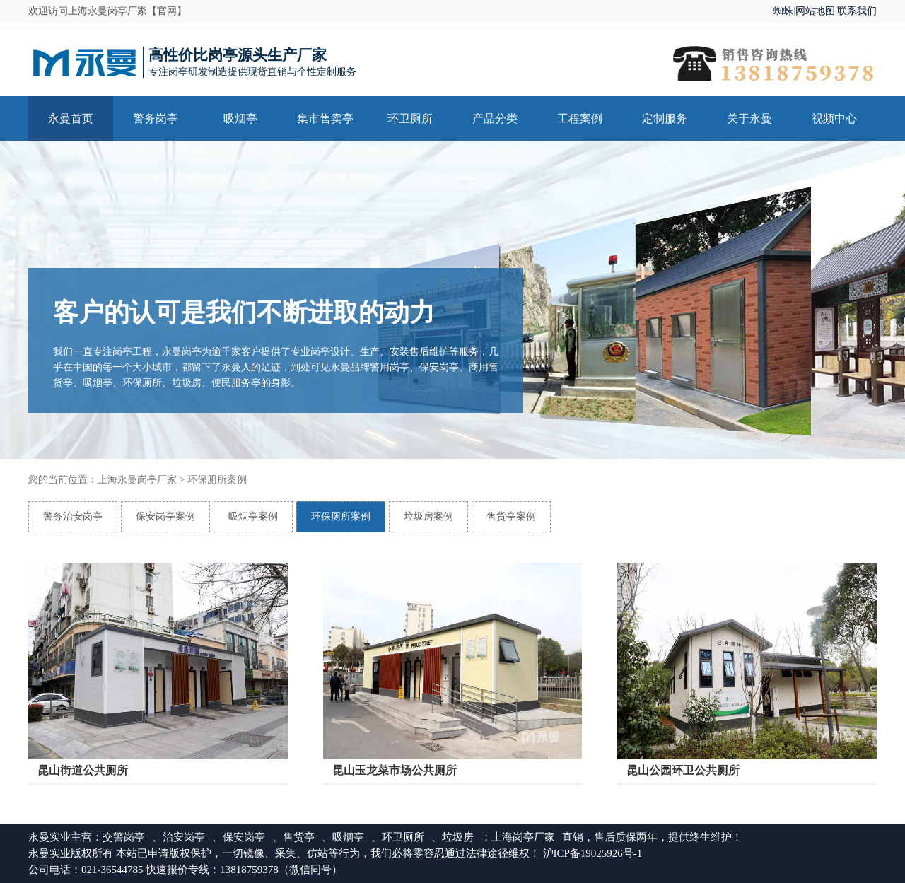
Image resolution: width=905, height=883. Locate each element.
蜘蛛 (783, 11)
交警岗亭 (124, 837)
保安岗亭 (244, 837)
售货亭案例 (511, 516)
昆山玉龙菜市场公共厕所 (394, 771)
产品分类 (495, 118)
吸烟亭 (240, 118)
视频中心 (834, 118)
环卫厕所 (410, 118)
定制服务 (664, 118)
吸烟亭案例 (253, 516)
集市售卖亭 (325, 118)
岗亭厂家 (534, 837)
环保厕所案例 (217, 479)
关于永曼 (749, 118)
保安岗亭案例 (165, 516)
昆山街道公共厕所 (82, 771)
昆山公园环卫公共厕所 (683, 771)
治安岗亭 (184, 837)
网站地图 (815, 11)
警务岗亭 (155, 118)
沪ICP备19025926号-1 (593, 853)
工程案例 (579, 118)
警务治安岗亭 (73, 516)
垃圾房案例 (428, 516)
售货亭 (299, 837)
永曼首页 (70, 118)
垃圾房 (458, 837)
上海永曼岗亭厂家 (137, 479)
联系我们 (857, 11)
